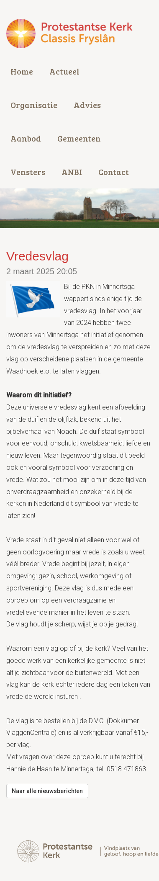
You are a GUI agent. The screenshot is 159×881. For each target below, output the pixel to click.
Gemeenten (79, 138)
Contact (113, 171)
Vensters (27, 171)
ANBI (72, 171)
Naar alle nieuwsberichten (47, 791)
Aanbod (25, 138)
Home (21, 71)
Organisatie (33, 104)
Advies (87, 104)
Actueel (64, 71)
